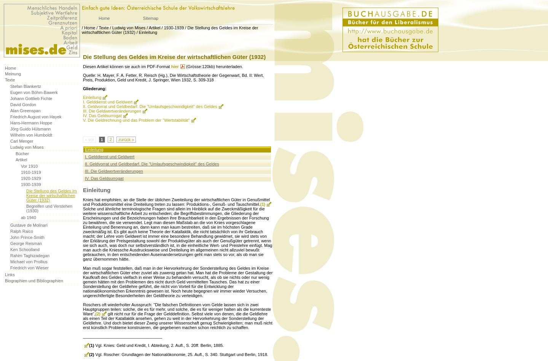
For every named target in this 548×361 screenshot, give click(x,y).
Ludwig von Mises (128, 27)
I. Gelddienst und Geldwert (107, 102)
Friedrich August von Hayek (36, 117)
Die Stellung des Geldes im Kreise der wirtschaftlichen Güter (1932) (51, 195)
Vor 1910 (29, 166)
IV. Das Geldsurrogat (102, 115)
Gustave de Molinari (29, 225)
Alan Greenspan (25, 110)
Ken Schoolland (25, 249)
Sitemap (150, 18)
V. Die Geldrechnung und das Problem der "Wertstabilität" (136, 120)
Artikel (155, 27)
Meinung (13, 74)
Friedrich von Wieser (29, 268)
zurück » (126, 139)
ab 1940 (28, 217)
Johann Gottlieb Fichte (31, 98)
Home (104, 18)
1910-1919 (31, 172)
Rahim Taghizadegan (29, 255)
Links (10, 274)
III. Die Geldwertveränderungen (112, 111)
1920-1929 (31, 178)
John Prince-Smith (27, 237)
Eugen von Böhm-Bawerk (34, 92)
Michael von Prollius (29, 261)
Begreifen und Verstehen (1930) (49, 208)
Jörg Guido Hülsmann (30, 129)
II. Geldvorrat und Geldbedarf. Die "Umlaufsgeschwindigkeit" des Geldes (150, 106)
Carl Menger (21, 141)
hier (175, 66)
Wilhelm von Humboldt (31, 135)
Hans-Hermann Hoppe (31, 123)
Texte (103, 27)
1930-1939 (174, 27)
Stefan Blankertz (25, 86)
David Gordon (23, 104)
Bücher (22, 153)
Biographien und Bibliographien (34, 280)
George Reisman (26, 243)
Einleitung (148, 32)
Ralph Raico (21, 231)
